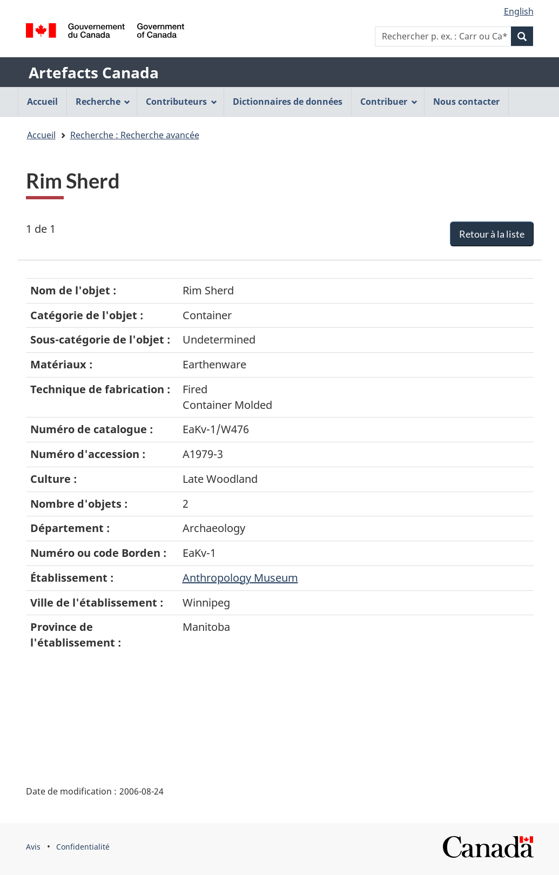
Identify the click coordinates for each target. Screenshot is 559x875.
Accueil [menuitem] (42, 101)
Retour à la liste (491, 234)
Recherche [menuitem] (103, 101)
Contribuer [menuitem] (388, 101)
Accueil (41, 135)
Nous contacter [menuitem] (466, 101)
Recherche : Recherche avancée (134, 135)
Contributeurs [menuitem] (181, 101)
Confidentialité (83, 847)
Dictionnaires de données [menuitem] (287, 101)
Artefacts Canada (94, 72)
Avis (33, 847)
